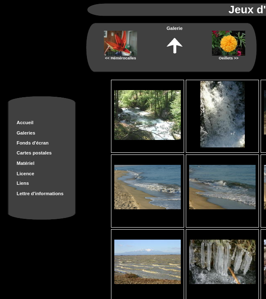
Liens (23, 183)
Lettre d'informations (40, 193)
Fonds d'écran (33, 142)
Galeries (26, 132)
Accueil (25, 122)
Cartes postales (34, 152)
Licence (25, 173)
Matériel (25, 163)
